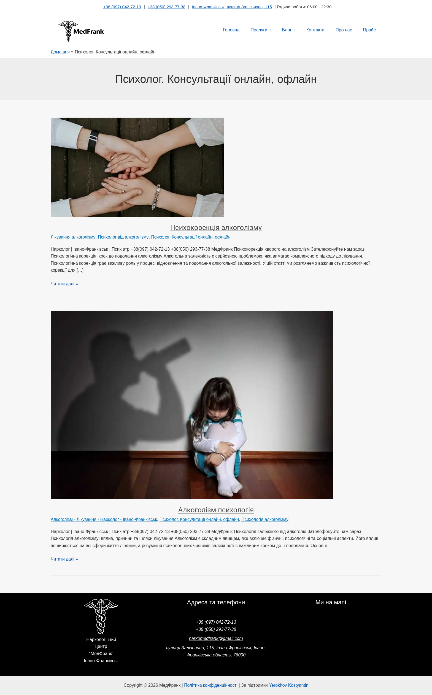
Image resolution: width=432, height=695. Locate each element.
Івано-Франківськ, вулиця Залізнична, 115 (232, 6)
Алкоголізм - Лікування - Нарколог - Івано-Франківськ (105, 519)
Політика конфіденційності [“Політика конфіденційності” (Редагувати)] (210, 684)
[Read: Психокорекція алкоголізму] (137, 167)
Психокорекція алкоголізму (215, 227)
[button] (279, 30)
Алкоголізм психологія (216, 510)
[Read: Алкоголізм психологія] (192, 404)
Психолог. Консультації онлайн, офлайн (192, 237)
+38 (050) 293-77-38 (166, 6)
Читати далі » (64, 283)
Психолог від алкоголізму (123, 237)
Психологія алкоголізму (268, 519)
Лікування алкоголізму (73, 237)
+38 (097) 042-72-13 (122, 6)
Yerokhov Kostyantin (289, 684)
